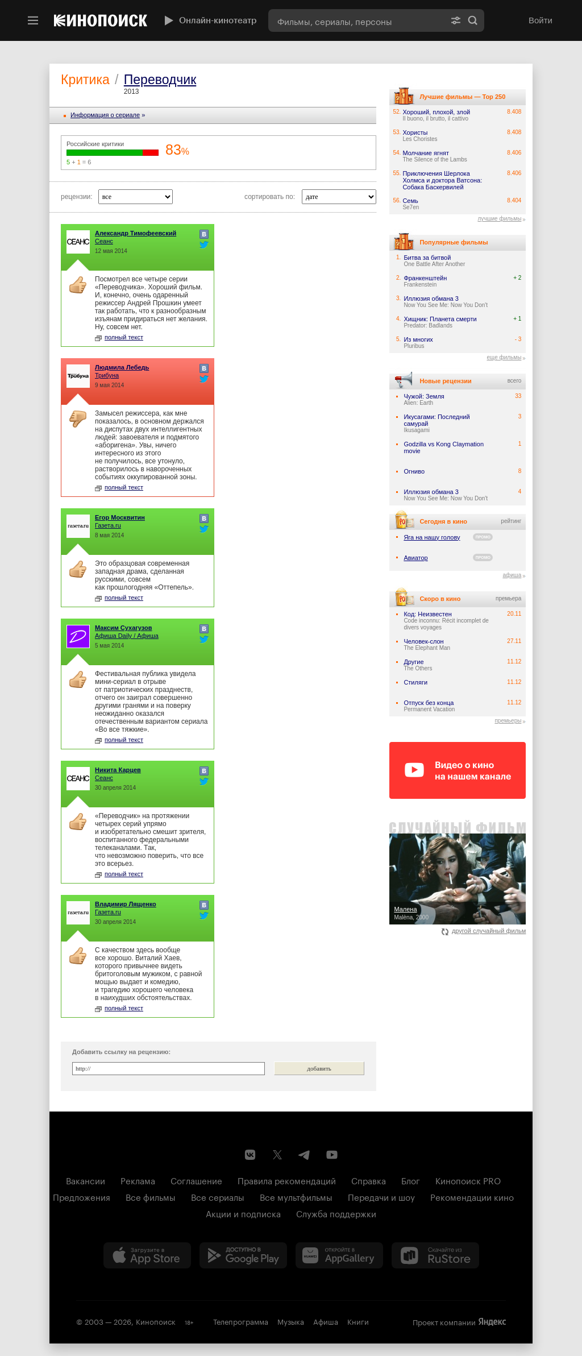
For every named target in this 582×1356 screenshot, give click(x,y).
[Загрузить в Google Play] (243, 1255)
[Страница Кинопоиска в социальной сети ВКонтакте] (250, 1155)
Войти (540, 20)
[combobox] (356, 20)
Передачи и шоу (381, 1196)
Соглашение (196, 1180)
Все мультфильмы (296, 1196)
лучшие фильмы (499, 218)
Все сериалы (217, 1196)
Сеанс (104, 241)
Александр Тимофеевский (135, 233)
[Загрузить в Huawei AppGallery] (339, 1255)
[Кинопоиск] (100, 20)
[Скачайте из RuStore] (435, 1255)
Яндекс (492, 1322)
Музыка (290, 1320)
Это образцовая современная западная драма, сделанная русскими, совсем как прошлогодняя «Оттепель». (144, 575)
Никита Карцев (118, 769)
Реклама (137, 1180)
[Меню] (33, 20)
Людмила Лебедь (122, 367)
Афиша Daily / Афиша (127, 635)
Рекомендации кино (472, 1196)
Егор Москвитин (120, 517)
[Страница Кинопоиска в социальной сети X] (277, 1155)
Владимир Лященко (125, 904)
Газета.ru (108, 525)
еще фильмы (504, 357)
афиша (511, 575)
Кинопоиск (156, 1320)
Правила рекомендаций (287, 1180)
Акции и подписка (243, 1213)
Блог (410, 1180)
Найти (473, 20)
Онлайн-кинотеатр (209, 20)
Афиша (325, 1320)
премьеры (507, 721)
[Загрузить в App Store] (147, 1255)
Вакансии (85, 1180)
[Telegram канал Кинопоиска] (304, 1155)
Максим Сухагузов (123, 627)
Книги (358, 1320)
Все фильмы (151, 1196)
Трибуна (107, 375)
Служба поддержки (336, 1213)
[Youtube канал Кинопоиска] (332, 1155)
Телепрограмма (240, 1320)
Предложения (81, 1196)
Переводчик (160, 79)
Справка (368, 1180)
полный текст (119, 337)
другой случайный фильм (484, 930)
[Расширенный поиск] (455, 20)
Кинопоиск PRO (468, 1180)
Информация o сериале (105, 114)
